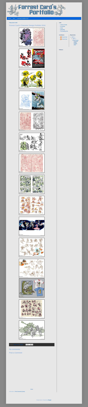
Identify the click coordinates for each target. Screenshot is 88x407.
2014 (73, 37)
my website (62, 26)
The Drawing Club (64, 31)
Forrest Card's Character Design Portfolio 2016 (75, 43)
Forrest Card (64, 37)
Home (9, 18)
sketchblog (62, 29)
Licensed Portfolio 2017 (23, 18)
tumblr (61, 28)
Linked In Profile (63, 24)
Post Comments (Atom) (20, 391)
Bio (14, 18)
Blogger (49, 400)
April (74, 38)
